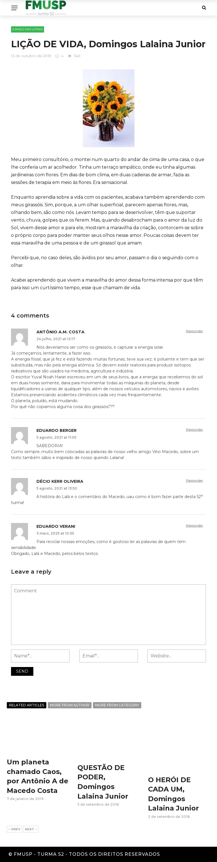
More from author (69, 705)
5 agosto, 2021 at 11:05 (56, 437)
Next (31, 829)
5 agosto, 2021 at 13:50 (56, 488)
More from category (117, 705)
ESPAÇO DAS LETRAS (27, 29)
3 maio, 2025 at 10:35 (55, 533)
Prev (14, 829)
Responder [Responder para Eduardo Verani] (194, 525)
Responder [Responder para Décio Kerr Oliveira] (194, 480)
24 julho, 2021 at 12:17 (55, 339)
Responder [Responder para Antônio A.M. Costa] (194, 331)
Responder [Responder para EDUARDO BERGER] (194, 429)
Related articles (26, 705)
